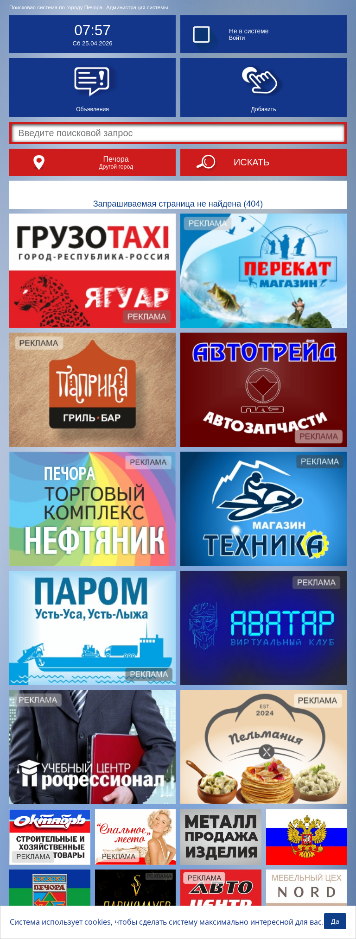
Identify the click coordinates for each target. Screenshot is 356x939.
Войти (237, 38)
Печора (115, 159)
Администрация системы (137, 7)
